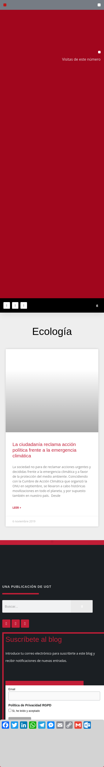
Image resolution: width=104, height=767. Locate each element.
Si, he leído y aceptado (25, 711)
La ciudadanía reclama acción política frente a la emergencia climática (44, 450)
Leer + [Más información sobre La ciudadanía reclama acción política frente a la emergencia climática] (16, 508)
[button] (99, 4)
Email (11, 689)
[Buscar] (82, 606)
